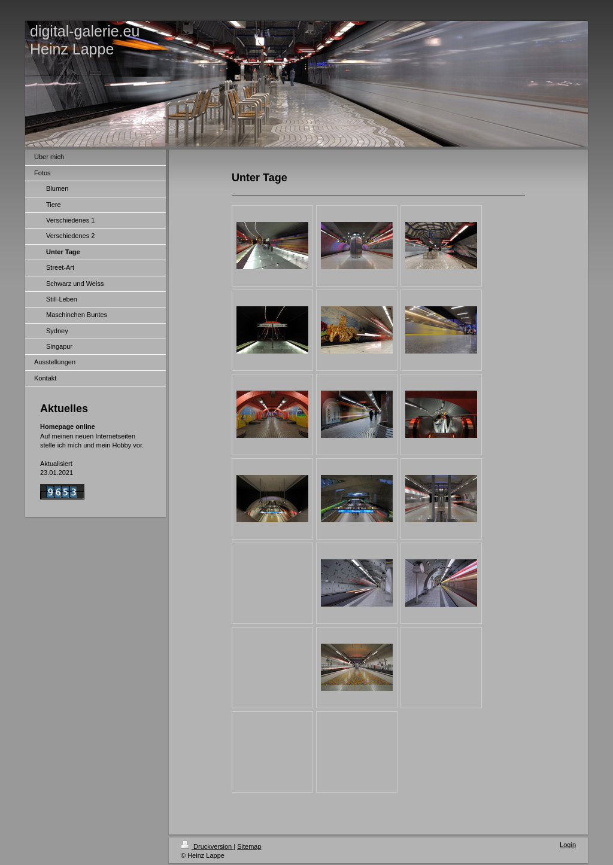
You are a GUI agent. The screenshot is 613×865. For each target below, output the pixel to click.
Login (568, 844)
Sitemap (249, 846)
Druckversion (207, 846)
